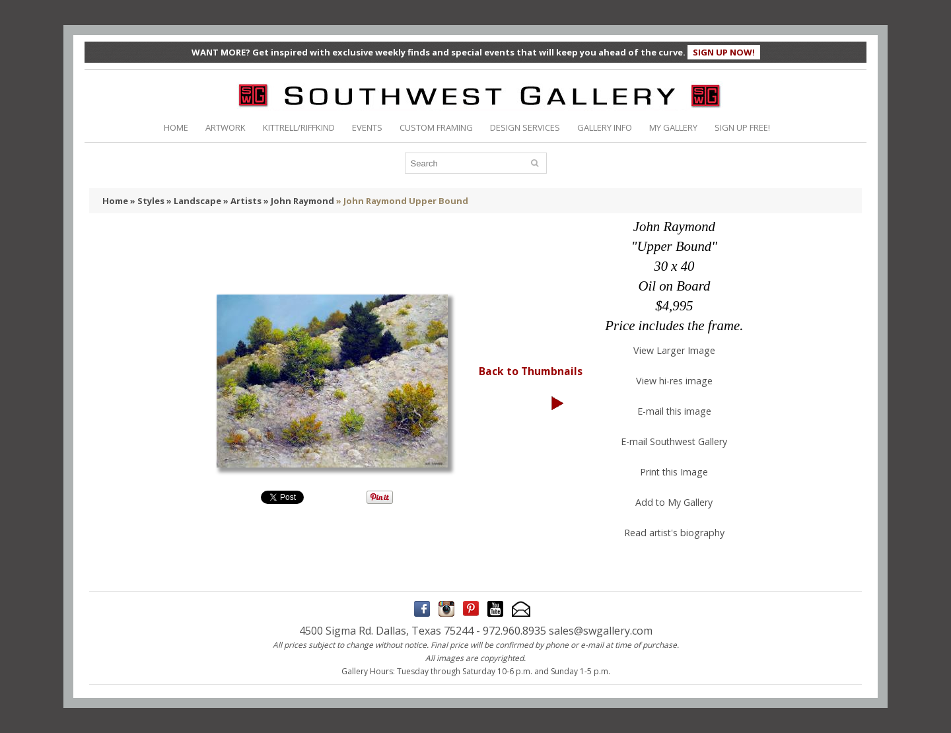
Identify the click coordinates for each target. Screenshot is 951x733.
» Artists (242, 201)
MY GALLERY (673, 127)
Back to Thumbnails (530, 371)
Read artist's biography (674, 532)
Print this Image (674, 472)
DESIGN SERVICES (525, 127)
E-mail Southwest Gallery (674, 441)
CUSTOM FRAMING (436, 127)
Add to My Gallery (674, 502)
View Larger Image (674, 350)
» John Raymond (299, 201)
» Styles (147, 201)
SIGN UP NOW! (724, 52)
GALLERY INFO (604, 127)
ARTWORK (225, 127)
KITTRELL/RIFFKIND (299, 127)
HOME (176, 127)
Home (115, 201)
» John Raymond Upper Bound (402, 201)
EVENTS (367, 127)
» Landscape (193, 201)
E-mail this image (674, 411)
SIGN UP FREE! (742, 127)
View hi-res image (674, 380)
